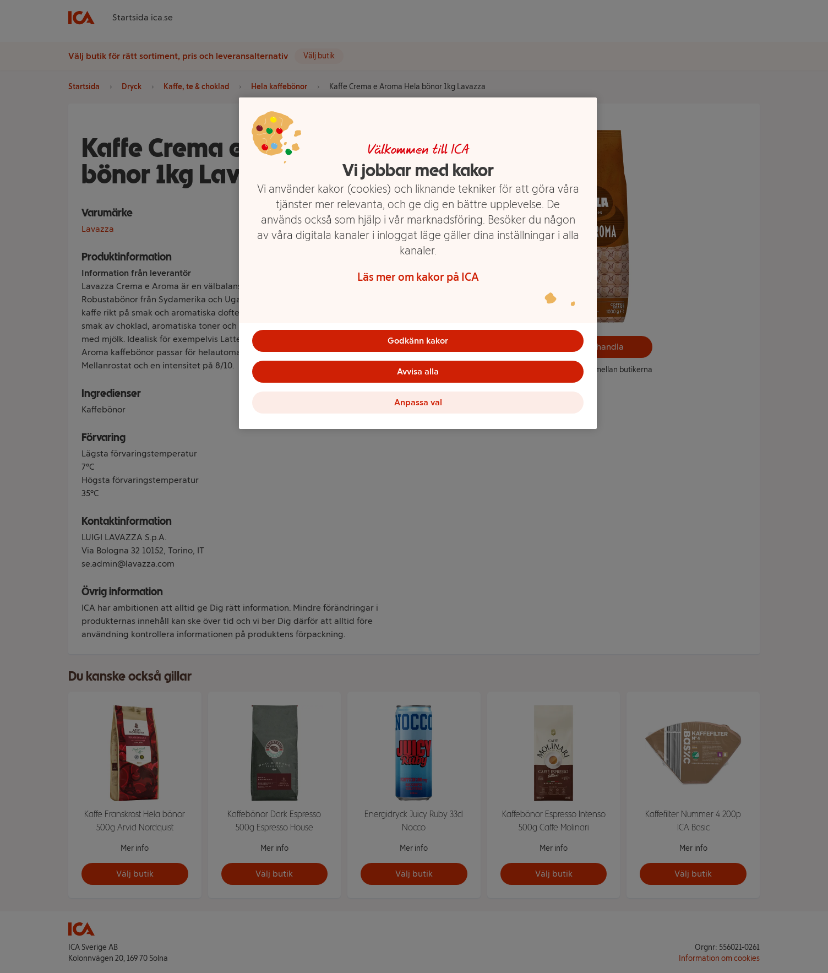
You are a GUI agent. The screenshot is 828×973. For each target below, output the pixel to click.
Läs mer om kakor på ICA (418, 277)
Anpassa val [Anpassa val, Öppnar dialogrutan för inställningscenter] (418, 402)
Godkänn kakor (418, 340)
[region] (418, 263)
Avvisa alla (418, 371)
